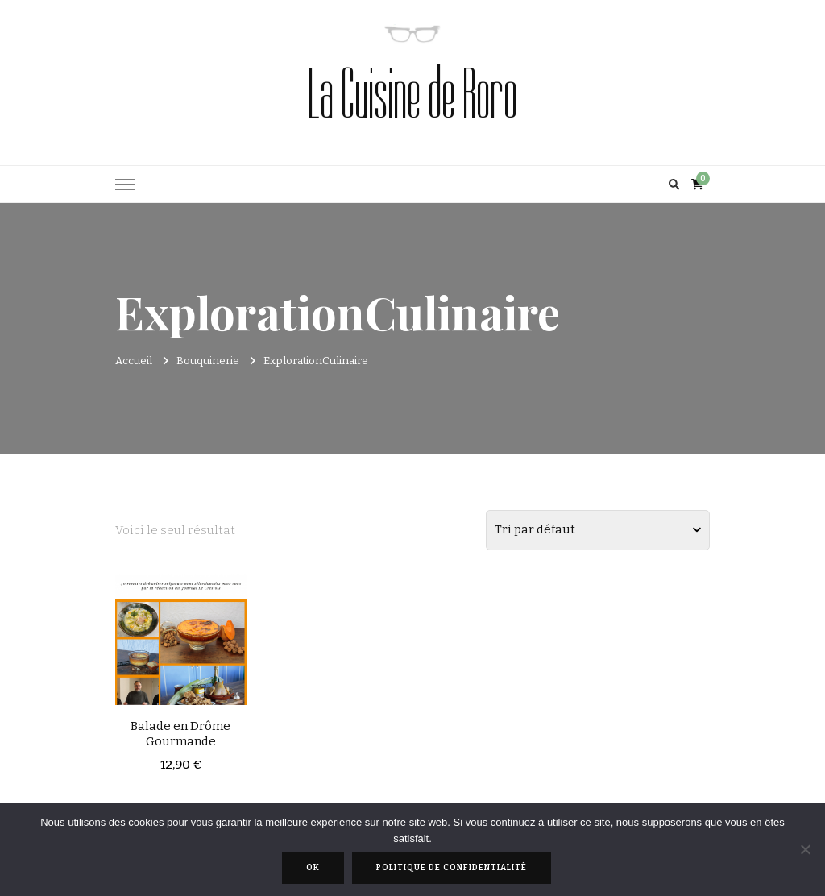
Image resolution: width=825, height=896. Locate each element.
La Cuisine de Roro (412, 94)
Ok (313, 868)
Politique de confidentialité (451, 868)
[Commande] (598, 530)
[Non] (805, 849)
